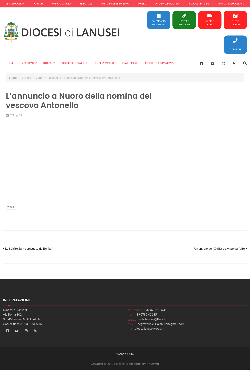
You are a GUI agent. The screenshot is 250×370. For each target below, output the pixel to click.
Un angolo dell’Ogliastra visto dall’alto (220, 248)
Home (10, 62)
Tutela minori (104, 62)
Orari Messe (129, 62)
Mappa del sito (125, 353)
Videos (26, 77)
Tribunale (86, 3)
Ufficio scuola (61, 3)
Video (39, 77)
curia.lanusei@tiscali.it (153, 319)
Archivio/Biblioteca (167, 3)
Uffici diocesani (15, 3)
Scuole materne (199, 3)
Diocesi (47, 62)
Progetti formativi (158, 62)
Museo (142, 3)
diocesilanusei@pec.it (149, 328)
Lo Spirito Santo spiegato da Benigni (28, 248)
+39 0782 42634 (155, 309)
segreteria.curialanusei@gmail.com (161, 324)
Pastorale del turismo (115, 3)
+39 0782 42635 (145, 314)
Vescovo (28, 62)
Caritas (38, 3)
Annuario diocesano (231, 3)
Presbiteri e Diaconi (74, 62)
